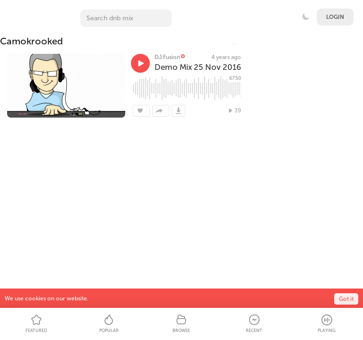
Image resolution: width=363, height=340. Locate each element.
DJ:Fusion (167, 57)
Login (335, 17)
